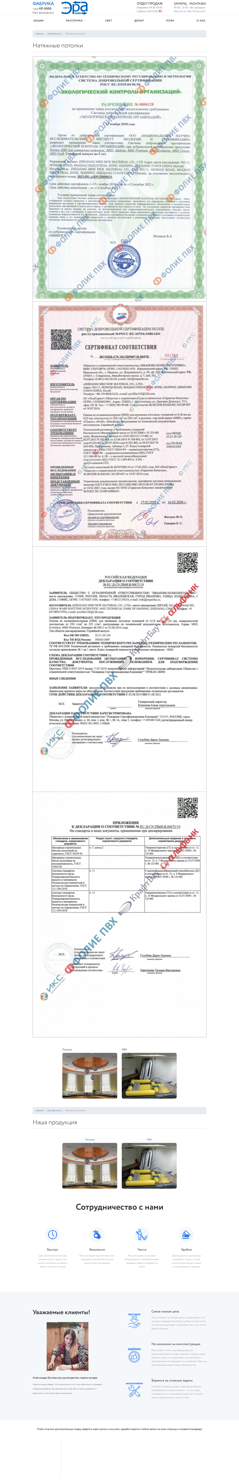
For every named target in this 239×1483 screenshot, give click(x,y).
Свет (108, 21)
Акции (38, 21)
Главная (39, 34)
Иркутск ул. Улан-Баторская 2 (190, 11)
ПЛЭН (170, 21)
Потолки (67, 1050)
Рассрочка (74, 21)
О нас (201, 21)
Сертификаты (53, 34)
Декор (139, 21)
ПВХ (124, 1050)
